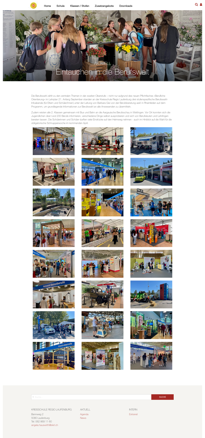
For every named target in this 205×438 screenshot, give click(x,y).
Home (47, 5)
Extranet (133, 414)
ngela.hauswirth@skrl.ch (45, 424)
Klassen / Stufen (79, 5)
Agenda (84, 414)
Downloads (125, 5)
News (83, 417)
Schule (60, 5)
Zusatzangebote (104, 5)
